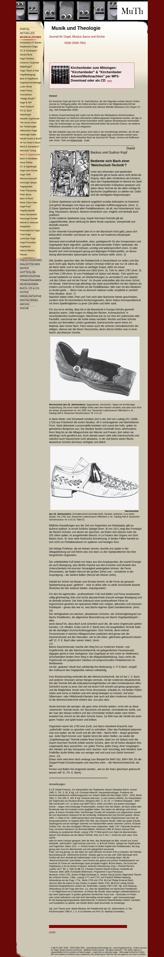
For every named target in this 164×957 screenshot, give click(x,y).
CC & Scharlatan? (28, 50)
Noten (24, 268)
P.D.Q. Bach (26, 110)
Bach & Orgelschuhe (30, 154)
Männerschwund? (28, 178)
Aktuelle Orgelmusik (29, 118)
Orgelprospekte (27, 210)
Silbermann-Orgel (28, 130)
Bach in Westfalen (29, 158)
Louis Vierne (26, 86)
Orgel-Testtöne (27, 58)
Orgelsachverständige (30, 82)
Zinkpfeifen (25, 226)
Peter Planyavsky (28, 190)
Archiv (25, 304)
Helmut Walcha (27, 250)
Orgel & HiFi (26, 102)
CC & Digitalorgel (28, 166)
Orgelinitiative (31, 296)
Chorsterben (26, 94)
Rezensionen (29, 284)
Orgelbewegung (27, 74)
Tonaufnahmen (30, 280)
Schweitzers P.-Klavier (31, 42)
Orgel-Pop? (25, 206)
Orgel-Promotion (28, 242)
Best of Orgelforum (29, 78)
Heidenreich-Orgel (29, 46)
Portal (25, 29)
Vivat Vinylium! (27, 106)
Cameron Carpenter (29, 62)
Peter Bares (25, 194)
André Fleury (26, 90)
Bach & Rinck (26, 198)
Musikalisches (30, 37)
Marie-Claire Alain (28, 202)
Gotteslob (28, 272)
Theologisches (31, 260)
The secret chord (28, 122)
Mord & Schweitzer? (29, 146)
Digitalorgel (29, 300)
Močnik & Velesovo (29, 222)
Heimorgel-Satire (28, 134)
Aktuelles (27, 33)
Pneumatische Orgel (30, 230)
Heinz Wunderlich (28, 214)
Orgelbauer (25, 246)
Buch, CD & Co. (30, 288)
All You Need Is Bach (30, 142)
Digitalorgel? (26, 66)
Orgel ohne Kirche (29, 170)
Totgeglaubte (26, 186)
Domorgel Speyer (28, 182)
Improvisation (30, 276)
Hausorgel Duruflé (29, 218)
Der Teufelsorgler (28, 126)
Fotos (24, 292)
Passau (23, 254)
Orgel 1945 (25, 174)
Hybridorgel (25, 114)
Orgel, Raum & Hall (29, 70)
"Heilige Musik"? (28, 98)
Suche (24, 308)
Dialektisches (30, 264)
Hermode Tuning (28, 150)
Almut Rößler (26, 162)
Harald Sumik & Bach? (31, 138)
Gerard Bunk (26, 54)
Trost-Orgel (25, 234)
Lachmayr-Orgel (28, 238)
